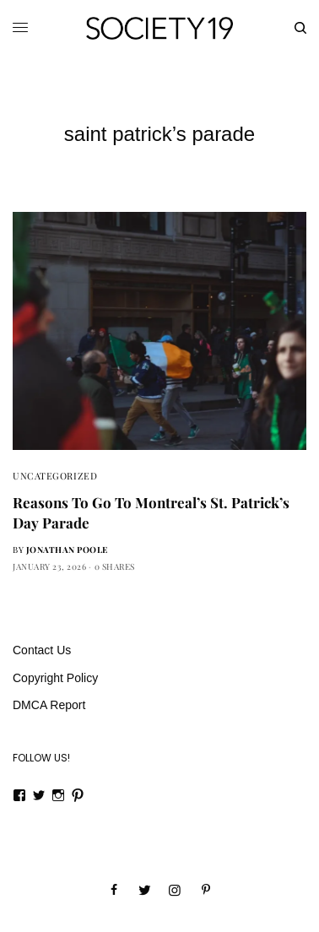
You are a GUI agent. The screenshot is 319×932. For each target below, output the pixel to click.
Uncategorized (55, 475)
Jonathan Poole (67, 549)
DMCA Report (49, 705)
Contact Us (42, 650)
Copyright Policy (55, 678)
